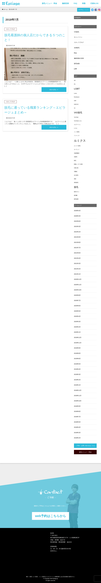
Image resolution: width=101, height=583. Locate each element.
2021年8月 (77, 242)
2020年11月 (77, 284)
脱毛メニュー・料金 (49, 3)
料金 (75, 53)
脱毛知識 (76, 63)
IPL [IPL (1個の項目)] (75, 84)
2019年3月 (77, 374)
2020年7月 (77, 300)
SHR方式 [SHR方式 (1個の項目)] (76, 104)
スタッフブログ (79, 42)
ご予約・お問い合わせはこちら (85, 445)
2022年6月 (77, 221)
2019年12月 (77, 337)
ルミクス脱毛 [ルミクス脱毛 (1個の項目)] (77, 145)
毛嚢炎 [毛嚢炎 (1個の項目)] (75, 171)
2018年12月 (77, 390)
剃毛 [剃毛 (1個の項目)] (75, 160)
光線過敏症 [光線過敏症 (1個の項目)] (76, 153)
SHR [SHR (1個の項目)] (75, 100)
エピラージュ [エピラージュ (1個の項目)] (77, 124)
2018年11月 (77, 395)
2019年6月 (77, 358)
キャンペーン (78, 37)
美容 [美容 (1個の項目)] (75, 178)
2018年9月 (77, 406)
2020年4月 (77, 316)
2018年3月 (77, 432)
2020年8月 (77, 295)
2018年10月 (77, 401)
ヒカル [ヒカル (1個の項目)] (75, 128)
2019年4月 (77, 369)
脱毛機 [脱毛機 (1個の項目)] (75, 195)
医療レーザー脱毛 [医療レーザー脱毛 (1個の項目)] (78, 164)
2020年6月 (77, 305)
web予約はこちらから (83, 9)
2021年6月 (77, 253)
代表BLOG (94, 3)
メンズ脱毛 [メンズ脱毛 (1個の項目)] (76, 131)
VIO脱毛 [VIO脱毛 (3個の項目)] (78, 112)
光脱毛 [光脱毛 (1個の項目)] (75, 156)
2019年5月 (77, 364)
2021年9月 (77, 237)
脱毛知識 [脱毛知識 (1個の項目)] (76, 199)
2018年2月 (77, 438)
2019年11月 (77, 343)
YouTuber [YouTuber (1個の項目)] (76, 117)
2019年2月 (77, 380)
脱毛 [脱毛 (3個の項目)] (76, 187)
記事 (75, 69)
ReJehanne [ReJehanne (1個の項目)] (76, 97)
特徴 (83, 3)
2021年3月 (77, 263)
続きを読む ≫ (54, 89)
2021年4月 (77, 258)
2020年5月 (77, 311)
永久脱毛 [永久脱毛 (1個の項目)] (76, 175)
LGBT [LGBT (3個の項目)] (77, 88)
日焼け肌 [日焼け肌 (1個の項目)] (76, 167)
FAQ (75, 3)
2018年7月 (77, 416)
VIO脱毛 (76, 32)
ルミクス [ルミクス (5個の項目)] (80, 140)
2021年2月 (77, 269)
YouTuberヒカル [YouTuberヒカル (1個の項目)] (78, 120)
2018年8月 (77, 411)
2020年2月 (77, 327)
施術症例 (65, 3)
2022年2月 (77, 232)
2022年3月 (77, 226)
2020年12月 (77, 279)
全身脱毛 (76, 47)
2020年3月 (77, 321)
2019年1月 (77, 385)
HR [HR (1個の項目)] (74, 80)
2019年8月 (77, 353)
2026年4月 (77, 210)
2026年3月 (77, 216)
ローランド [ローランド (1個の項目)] (76, 149)
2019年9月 (77, 348)
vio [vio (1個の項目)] (74, 108)
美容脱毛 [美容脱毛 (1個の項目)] (76, 182)
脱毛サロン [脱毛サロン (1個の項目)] (76, 191)
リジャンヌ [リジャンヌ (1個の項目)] (76, 135)
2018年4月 (77, 427)
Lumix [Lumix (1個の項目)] (75, 93)
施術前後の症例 (79, 58)
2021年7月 (77, 247)
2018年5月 (77, 422)
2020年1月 (77, 332)
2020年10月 (77, 290)
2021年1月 (77, 274)
